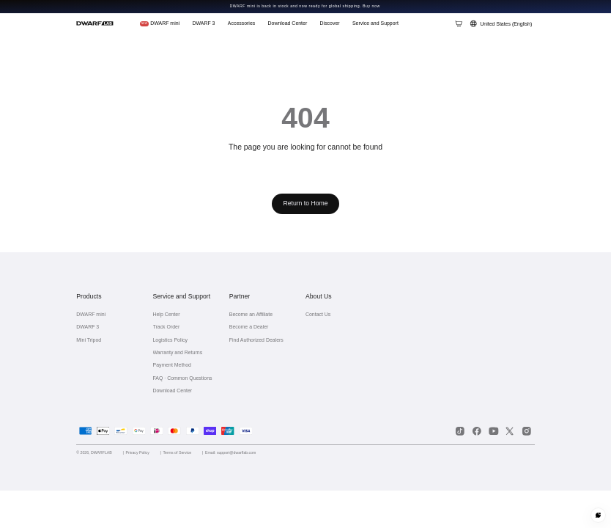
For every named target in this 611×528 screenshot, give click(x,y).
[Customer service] (598, 515)
